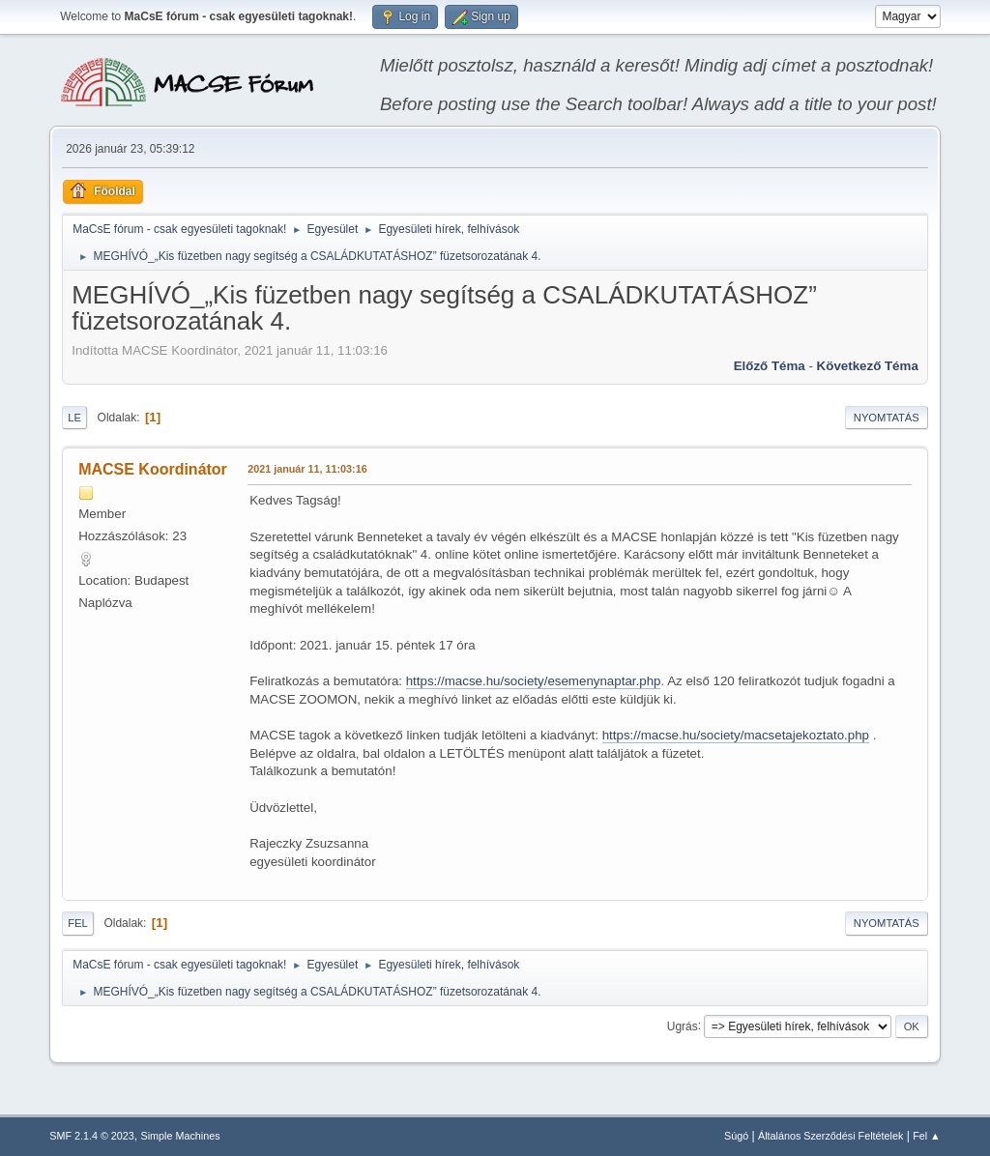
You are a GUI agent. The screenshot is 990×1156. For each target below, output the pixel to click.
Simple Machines (180, 1136)
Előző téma (769, 366)
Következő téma (867, 366)
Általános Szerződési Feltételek (830, 1136)
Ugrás (682, 1025)
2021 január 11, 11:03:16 (307, 469)
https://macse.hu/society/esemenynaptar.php (533, 681)
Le (74, 417)
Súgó (736, 1136)
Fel (78, 923)
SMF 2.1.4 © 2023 (91, 1136)
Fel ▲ (927, 1136)
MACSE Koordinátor (152, 469)
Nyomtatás (886, 417)
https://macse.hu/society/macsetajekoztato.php (735, 735)
